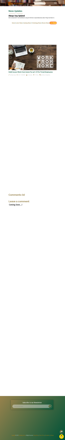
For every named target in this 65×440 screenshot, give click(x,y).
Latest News (19, 23)
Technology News (36, 23)
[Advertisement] (33, 34)
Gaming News (27, 23)
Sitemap (52, 435)
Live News (53, 23)
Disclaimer (47, 435)
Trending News (47, 75)
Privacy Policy (35, 435)
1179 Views (36, 75)
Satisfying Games (22, 435)
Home (13, 23)
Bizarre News (45, 23)
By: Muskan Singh (12, 75)
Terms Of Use (41, 435)
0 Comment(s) (29, 75)
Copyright (13, 435)
